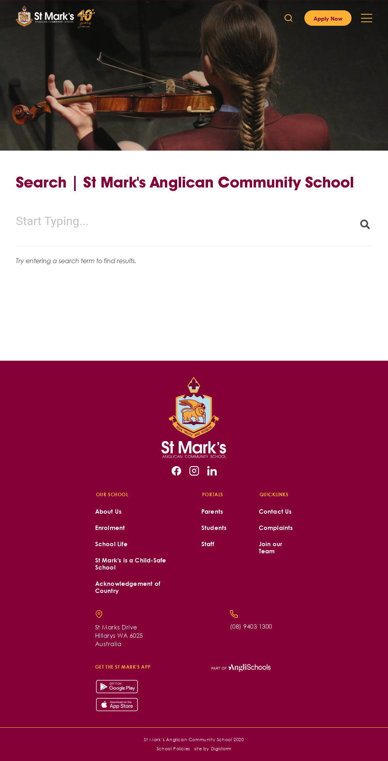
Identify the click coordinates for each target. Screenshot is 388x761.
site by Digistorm (212, 748)
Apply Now (327, 18)
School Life (111, 544)
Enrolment (110, 528)
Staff (207, 544)
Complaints (276, 528)
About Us (108, 511)
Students (214, 528)
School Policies (173, 748)
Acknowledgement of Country (128, 587)
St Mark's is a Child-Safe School (130, 563)
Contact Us (275, 511)
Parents (212, 511)
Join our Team (271, 547)
